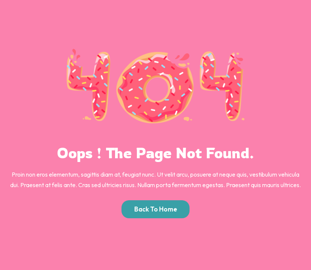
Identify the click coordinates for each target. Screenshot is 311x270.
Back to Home (155, 209)
